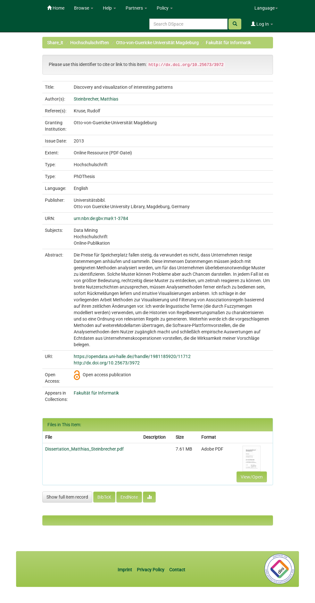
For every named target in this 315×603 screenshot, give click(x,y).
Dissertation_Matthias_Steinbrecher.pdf (84, 449)
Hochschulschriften (89, 42)
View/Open (252, 476)
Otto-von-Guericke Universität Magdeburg (157, 42)
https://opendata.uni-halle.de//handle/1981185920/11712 (132, 356)
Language (266, 8)
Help (109, 8)
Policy (165, 8)
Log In (262, 24)
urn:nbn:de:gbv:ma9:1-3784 (101, 218)
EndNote (129, 497)
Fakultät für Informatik (228, 42)
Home (55, 8)
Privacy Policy (150, 569)
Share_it (55, 42)
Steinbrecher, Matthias (96, 99)
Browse (83, 8)
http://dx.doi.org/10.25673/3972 (107, 362)
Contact (177, 569)
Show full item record (67, 497)
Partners (136, 8)
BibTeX (104, 497)
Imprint (125, 569)
